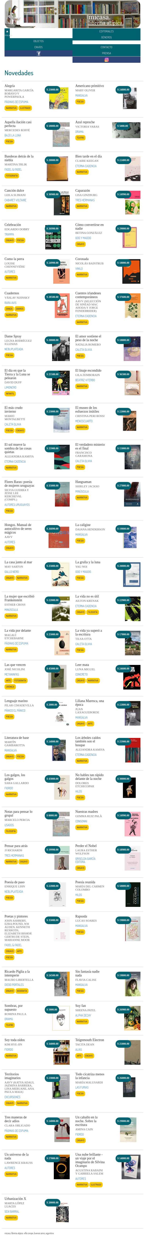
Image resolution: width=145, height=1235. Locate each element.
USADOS (9, 825)
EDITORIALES (106, 31)
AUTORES (10, 271)
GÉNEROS (106, 37)
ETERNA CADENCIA (86, 166)
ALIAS (78, 1049)
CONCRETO (81, 674)
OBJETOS (38, 41)
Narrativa (11, 107)
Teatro (80, 137)
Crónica (10, 686)
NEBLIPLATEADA (14, 349)
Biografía (22, 990)
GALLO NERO (12, 572)
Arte (8, 680)
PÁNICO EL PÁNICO (15, 710)
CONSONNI (81, 821)
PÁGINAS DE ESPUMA (16, 102)
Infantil (10, 393)
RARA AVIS (10, 303)
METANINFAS (12, 674)
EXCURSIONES (12, 1097)
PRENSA (106, 53)
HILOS (78, 791)
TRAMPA (9, 234)
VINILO (79, 268)
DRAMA (79, 132)
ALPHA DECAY (83, 1015)
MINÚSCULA (82, 491)
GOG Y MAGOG (83, 238)
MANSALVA (81, 95)
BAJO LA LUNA (13, 135)
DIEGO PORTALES (14, 985)
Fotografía (12, 175)
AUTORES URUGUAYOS (17, 505)
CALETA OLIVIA (83, 350)
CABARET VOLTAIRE (15, 200)
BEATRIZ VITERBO (85, 380)
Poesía (80, 101)
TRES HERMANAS (85, 200)
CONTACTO (106, 47)
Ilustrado (25, 107)
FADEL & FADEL (13, 169)
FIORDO (9, 788)
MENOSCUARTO (84, 421)
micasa (7, 33)
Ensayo (9, 240)
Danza (9, 308)
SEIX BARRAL (12, 1211)
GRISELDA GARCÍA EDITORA (85, 860)
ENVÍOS (38, 47)
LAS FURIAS (82, 1087)
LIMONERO (10, 387)
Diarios (19, 308)
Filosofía (92, 612)
